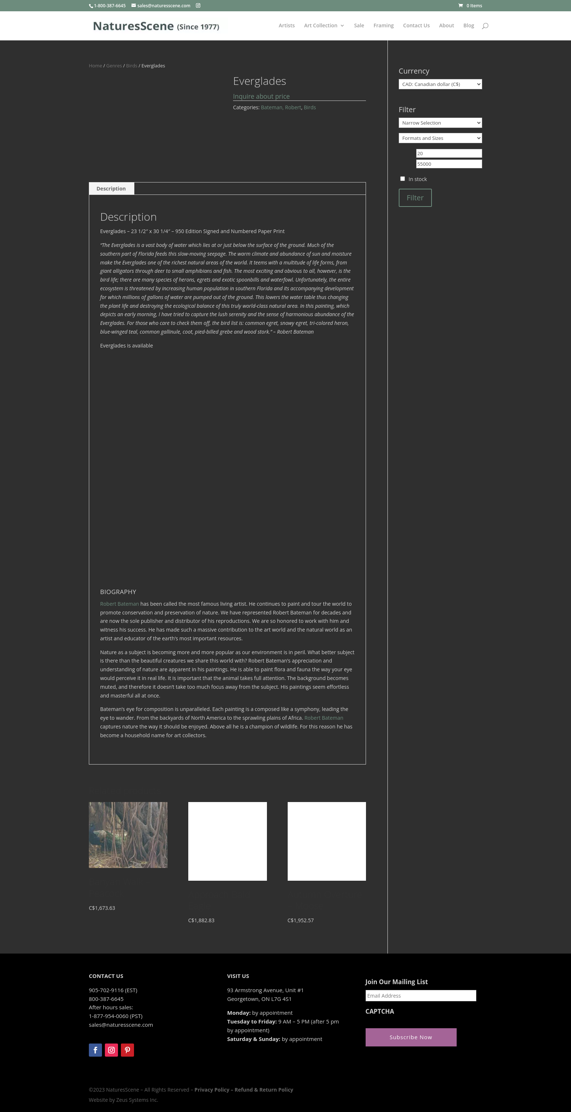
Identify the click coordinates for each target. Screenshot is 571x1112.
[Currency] (440, 84)
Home (95, 65)
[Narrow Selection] (440, 123)
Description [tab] (111, 188)
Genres (114, 65)
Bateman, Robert (281, 107)
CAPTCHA (380, 1011)
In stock (418, 179)
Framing (384, 26)
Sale (359, 26)
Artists (287, 26)
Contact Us (416, 26)
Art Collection (321, 26)
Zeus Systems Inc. (137, 1099)
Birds (131, 65)
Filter (415, 198)
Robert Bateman (119, 603)
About (446, 26)
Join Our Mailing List (397, 982)
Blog (469, 26)
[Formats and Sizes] (440, 138)
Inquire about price (261, 96)
